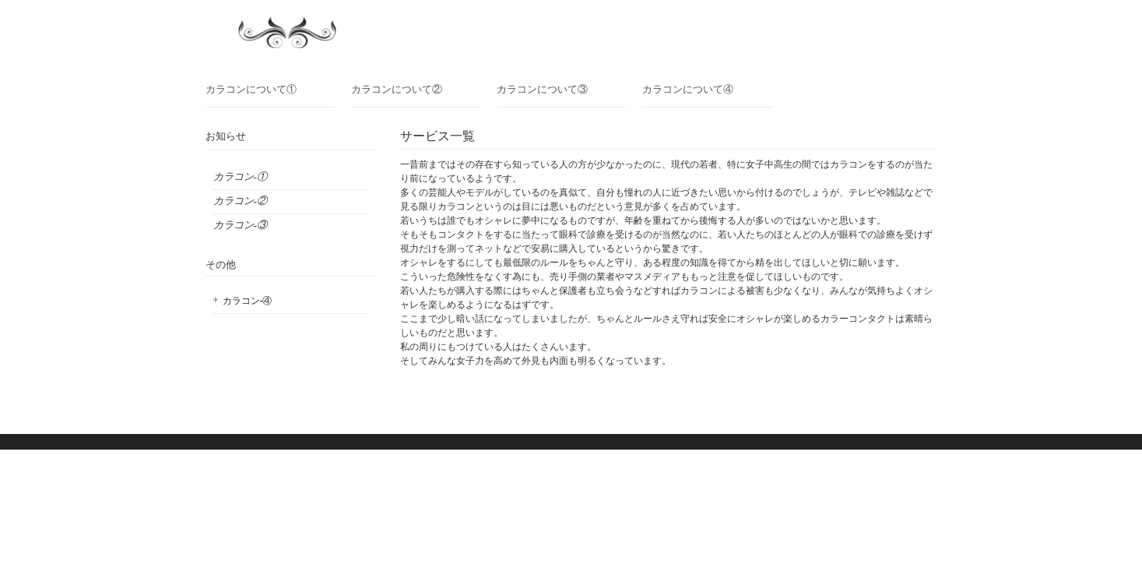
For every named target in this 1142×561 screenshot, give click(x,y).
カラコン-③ (240, 225)
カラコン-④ (247, 300)
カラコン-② (240, 200)
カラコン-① (240, 176)
